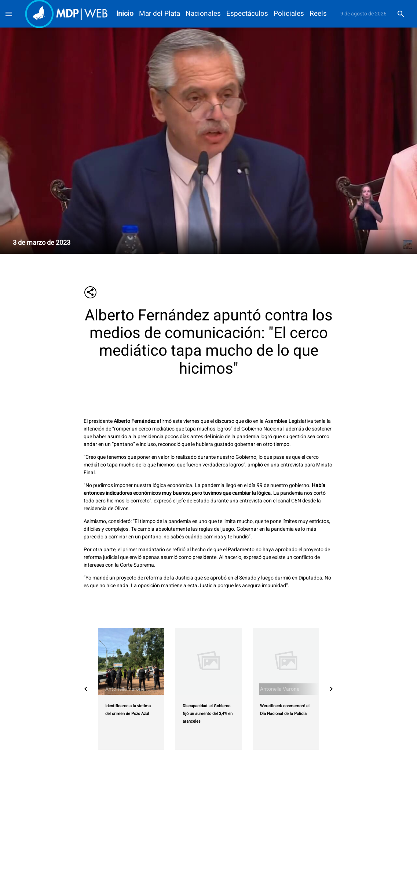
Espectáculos (247, 14)
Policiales (289, 14)
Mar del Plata (159, 14)
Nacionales (203, 14)
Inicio (124, 14)
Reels (318, 14)
